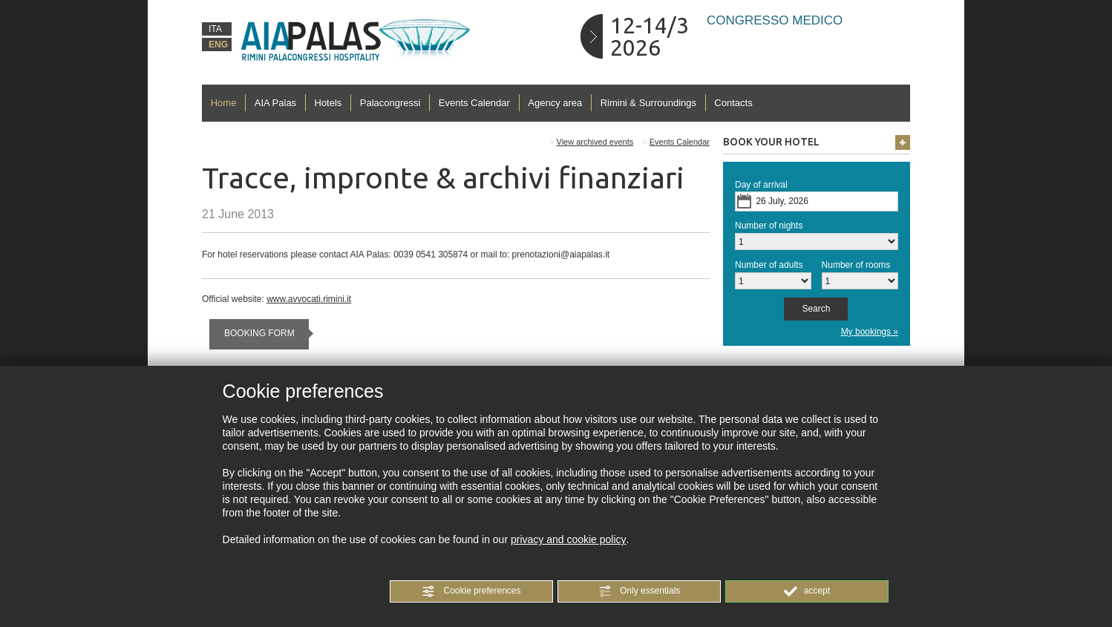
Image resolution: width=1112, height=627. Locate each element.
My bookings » (869, 331)
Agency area (555, 102)
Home (224, 102)
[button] (471, 591)
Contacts (733, 102)
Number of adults (768, 265)
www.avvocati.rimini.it (308, 299)
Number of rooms (856, 265)
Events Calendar (474, 102)
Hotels (328, 102)
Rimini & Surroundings (648, 102)
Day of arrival (761, 185)
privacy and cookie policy (569, 539)
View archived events (595, 141)
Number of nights (768, 225)
